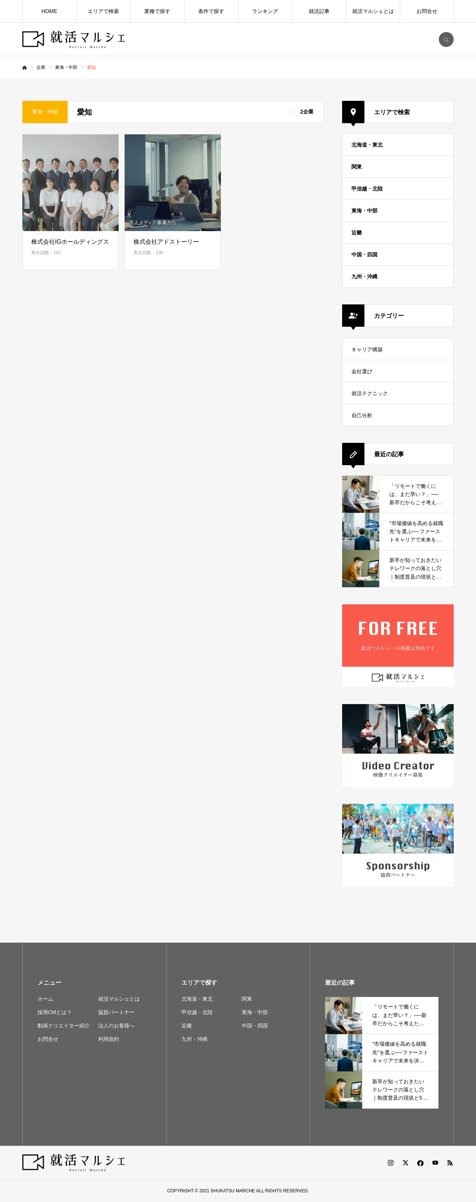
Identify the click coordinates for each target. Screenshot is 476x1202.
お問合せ (426, 11)
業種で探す (157, 11)
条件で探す (211, 11)
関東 (356, 167)
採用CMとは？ (55, 1012)
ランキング (265, 11)
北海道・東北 (367, 145)
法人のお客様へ (116, 1026)
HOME (49, 11)
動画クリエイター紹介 (64, 1026)
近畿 (356, 233)
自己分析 (361, 415)
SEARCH (446, 39)
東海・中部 (364, 211)
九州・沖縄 (364, 276)
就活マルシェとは (373, 11)
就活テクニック (369, 393)
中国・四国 (364, 255)
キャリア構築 (367, 349)
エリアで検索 (103, 11)
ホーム (45, 999)
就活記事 (319, 11)
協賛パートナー (116, 1012)
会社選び (361, 371)
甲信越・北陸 (367, 189)
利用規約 (108, 1039)
